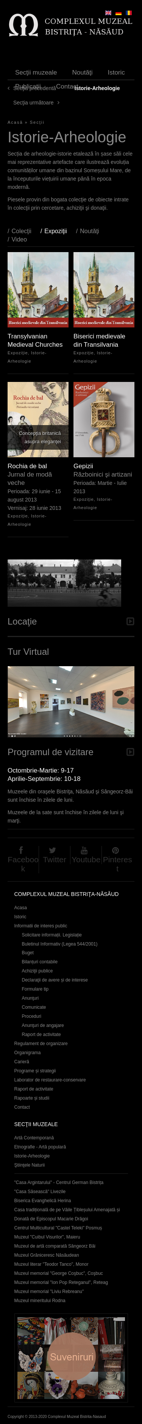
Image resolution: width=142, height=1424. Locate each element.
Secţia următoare (33, 103)
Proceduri (31, 1016)
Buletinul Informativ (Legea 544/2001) (60, 944)
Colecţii (21, 231)
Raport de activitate (41, 1034)
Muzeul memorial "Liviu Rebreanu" (49, 1291)
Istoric (116, 72)
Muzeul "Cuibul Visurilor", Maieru (47, 1237)
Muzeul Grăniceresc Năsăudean (46, 1255)
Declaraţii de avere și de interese (55, 980)
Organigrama (27, 1052)
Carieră (21, 1061)
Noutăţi (82, 72)
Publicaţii (28, 86)
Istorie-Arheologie (32, 1156)
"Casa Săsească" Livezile (40, 1191)
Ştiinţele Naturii (29, 1165)
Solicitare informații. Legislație (52, 935)
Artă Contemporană (34, 1137)
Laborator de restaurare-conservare (50, 1080)
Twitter (54, 859)
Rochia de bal (27, 466)
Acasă (15, 122)
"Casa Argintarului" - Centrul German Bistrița (59, 1182)
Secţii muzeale (36, 72)
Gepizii (83, 466)
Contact (67, 86)
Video (19, 239)
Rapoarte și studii (32, 1098)
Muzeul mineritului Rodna (40, 1300)
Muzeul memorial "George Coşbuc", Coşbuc (58, 1273)
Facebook (23, 864)
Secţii (37, 122)
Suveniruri (71, 1357)
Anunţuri (30, 998)
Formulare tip (35, 989)
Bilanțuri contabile (40, 961)
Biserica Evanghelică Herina (42, 1200)
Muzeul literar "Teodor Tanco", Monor (51, 1264)
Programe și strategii (35, 1070)
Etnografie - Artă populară (40, 1147)
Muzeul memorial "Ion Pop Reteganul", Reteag (61, 1282)
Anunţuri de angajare (43, 1025)
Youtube (86, 859)
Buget (28, 952)
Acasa (20, 907)
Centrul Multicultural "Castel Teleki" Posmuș (58, 1228)
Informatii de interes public (40, 926)
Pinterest (117, 864)
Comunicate (34, 1007)
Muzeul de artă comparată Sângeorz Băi (55, 1246)
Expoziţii (59, 231)
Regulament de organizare (41, 1043)
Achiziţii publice (37, 971)
